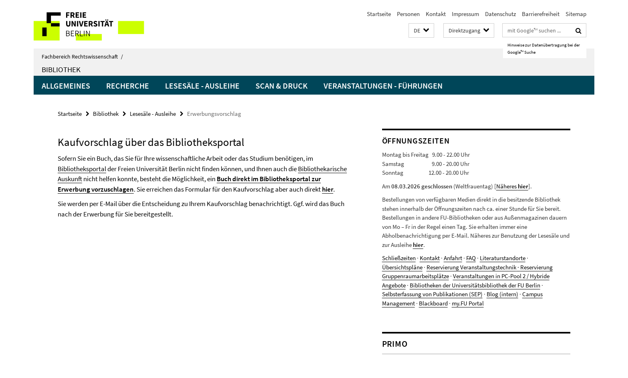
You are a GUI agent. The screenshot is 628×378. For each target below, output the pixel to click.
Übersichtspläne (402, 267)
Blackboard (433, 303)
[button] (421, 30)
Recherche (127, 86)
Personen (408, 14)
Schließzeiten (399, 258)
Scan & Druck (282, 86)
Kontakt (436, 14)
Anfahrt (453, 258)
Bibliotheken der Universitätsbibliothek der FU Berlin (475, 285)
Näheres (512, 186)
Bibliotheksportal (82, 168)
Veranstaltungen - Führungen (383, 86)
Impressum (465, 14)
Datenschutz (500, 14)
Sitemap (576, 14)
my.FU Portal (468, 303)
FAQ (471, 258)
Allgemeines (66, 86)
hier (327, 189)
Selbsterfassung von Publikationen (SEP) (432, 294)
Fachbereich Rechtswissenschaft (82, 56)
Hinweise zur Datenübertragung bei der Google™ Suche (543, 48)
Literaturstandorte (502, 258)
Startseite (379, 14)
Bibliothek (61, 69)
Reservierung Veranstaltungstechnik (471, 267)
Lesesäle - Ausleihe (202, 86)
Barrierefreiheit (541, 14)
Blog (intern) (502, 294)
